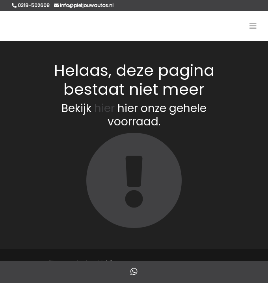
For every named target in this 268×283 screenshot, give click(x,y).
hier (104, 108)
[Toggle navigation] (253, 26)
